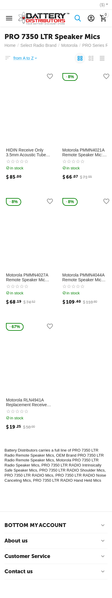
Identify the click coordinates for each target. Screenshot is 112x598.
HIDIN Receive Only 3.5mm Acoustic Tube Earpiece (26, 153)
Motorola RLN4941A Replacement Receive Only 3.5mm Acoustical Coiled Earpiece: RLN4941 (27, 403)
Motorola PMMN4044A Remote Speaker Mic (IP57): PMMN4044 (83, 278)
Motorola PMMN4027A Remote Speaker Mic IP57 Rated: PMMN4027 (28, 278)
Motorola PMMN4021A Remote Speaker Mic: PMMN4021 (83, 153)
